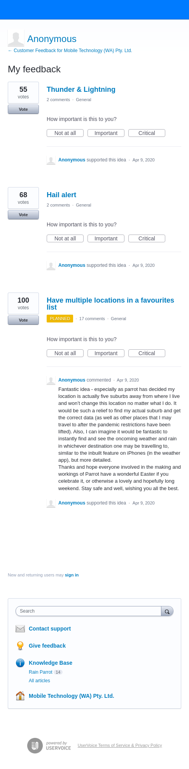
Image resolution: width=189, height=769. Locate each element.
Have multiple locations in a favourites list (110, 303)
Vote (23, 109)
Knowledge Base (50, 663)
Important (109, 133)
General (83, 99)
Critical (151, 133)
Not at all (69, 133)
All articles (39, 680)
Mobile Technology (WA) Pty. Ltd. (71, 696)
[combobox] (90, 611)
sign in (72, 575)
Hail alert (61, 195)
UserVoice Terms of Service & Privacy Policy (120, 745)
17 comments (92, 318)
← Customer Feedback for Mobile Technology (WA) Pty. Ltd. (70, 50)
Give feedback (47, 646)
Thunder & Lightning (81, 89)
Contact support (50, 628)
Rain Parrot (40, 672)
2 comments (58, 99)
